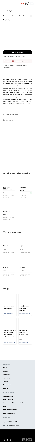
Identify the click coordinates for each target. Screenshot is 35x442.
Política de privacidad (10, 409)
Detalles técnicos (10, 114)
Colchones (6, 378)
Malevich (6, 211)
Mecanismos (7, 385)
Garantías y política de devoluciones (14, 403)
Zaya (21, 246)
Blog (4, 406)
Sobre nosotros (8, 396)
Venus (5, 246)
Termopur (23, 187)
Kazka (5, 268)
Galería (5, 388)
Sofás (5, 368)
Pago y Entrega (8, 399)
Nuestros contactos (9, 413)
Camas (5, 371)
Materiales (8, 120)
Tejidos (5, 381)
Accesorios (6, 374)
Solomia (23, 268)
